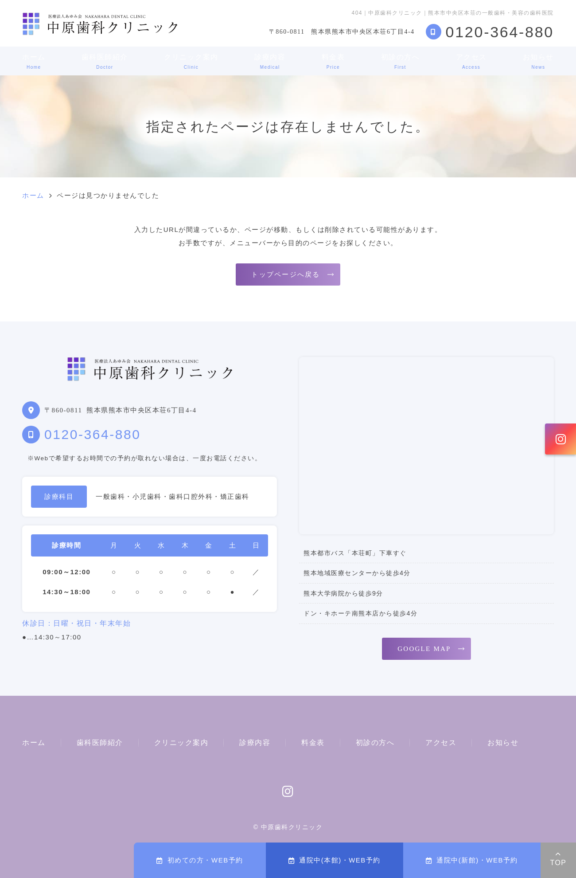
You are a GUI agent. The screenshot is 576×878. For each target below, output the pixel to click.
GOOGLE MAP (424, 648)
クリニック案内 (191, 61)
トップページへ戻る (285, 274)
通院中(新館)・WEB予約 (472, 860)
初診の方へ (400, 61)
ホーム (34, 61)
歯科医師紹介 (105, 61)
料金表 (333, 61)
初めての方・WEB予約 (199, 860)
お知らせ (538, 61)
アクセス (471, 61)
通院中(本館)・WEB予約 (334, 860)
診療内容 (269, 61)
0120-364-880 (92, 434)
